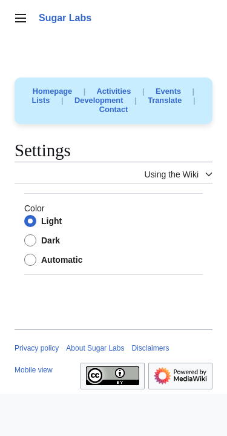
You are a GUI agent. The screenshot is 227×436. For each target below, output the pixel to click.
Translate (165, 100)
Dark (50, 240)
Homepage (52, 91)
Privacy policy (37, 348)
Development (98, 100)
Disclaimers (150, 348)
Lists (41, 100)
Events (168, 91)
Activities (113, 91)
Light (51, 221)
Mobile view (34, 370)
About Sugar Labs (95, 348)
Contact (113, 109)
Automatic (61, 260)
